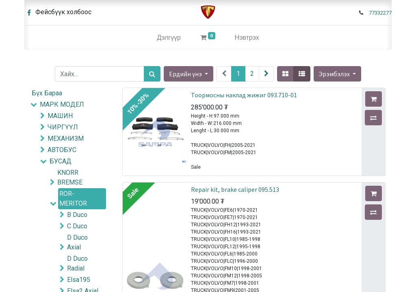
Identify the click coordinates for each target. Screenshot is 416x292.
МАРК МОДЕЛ (62, 104)
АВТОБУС (62, 150)
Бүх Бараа (47, 93)
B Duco (77, 215)
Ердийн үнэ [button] (186, 74)
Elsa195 (78, 279)
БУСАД (61, 161)
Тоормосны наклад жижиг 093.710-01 (244, 95)
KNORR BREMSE (69, 177)
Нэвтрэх (247, 37)
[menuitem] (168, 38)
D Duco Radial (77, 263)
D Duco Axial (77, 242)
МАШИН (60, 116)
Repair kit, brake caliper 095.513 (235, 189)
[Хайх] (152, 74)
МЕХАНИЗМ (66, 138)
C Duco (77, 226)
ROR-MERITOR (73, 198)
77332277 (380, 13)
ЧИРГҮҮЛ (63, 127)
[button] (337, 74)
